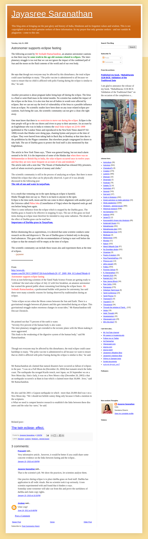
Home (52, 522)
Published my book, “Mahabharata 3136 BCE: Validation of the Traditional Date (117, 78)
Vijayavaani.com (109, 319)
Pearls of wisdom (109, 255)
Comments (108, 62)
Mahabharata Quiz (110, 232)
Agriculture (107, 162)
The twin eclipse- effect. (27, 427)
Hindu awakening (109, 203)
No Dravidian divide (110, 249)
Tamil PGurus (108, 296)
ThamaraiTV (108, 299)
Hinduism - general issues (40, 439)
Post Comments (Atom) (31, 526)
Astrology (21, 439)
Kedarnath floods (109, 223)
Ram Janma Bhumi (110, 281)
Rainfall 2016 (108, 276)
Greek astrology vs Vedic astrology (116, 200)
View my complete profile (124, 414)
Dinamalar (107, 180)
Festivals (106, 183)
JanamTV (106, 217)
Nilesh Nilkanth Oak (110, 246)
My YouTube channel (111, 333)
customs (28, 439)
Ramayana (107, 287)
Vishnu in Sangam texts (112, 359)
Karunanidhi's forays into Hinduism (116, 220)
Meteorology (108, 238)
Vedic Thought (108, 313)
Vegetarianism (108, 316)
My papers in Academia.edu (113, 335)
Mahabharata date (110, 229)
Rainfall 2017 (108, 278)
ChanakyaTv (108, 168)
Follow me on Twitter (111, 338)
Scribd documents (110, 362)
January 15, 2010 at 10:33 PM (29, 496)
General (106, 191)
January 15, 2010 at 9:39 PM (28, 462)
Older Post (88, 522)
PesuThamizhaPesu (110, 258)
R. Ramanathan (109, 273)
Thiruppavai (107, 305)
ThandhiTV (107, 302)
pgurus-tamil (108, 350)
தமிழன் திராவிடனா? (111, 364)
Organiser (107, 252)
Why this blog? (108, 322)
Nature (105, 244)
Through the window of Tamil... (114, 307)
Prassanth (22, 451)
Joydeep (21, 503)
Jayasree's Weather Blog (112, 353)
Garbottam (107, 188)
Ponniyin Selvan (109, 270)
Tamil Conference (109, 293)
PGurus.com (108, 261)
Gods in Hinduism (110, 197)
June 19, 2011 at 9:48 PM (27, 511)
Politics (106, 267)
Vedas (105, 310)
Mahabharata (108, 226)
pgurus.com (107, 347)
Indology (106, 215)
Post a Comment (22, 516)
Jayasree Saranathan (51, 14)
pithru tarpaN (108, 264)
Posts (106, 58)
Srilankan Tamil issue (111, 290)
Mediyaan (107, 235)
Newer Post (16, 522)
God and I (107, 194)
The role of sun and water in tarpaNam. (30, 184)
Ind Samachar (108, 212)
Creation (106, 171)
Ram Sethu (107, 284)
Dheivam (106, 177)
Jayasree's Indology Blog (112, 356)
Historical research (110, 209)
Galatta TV (107, 186)
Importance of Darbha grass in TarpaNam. (32, 222)
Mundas (106, 241)
